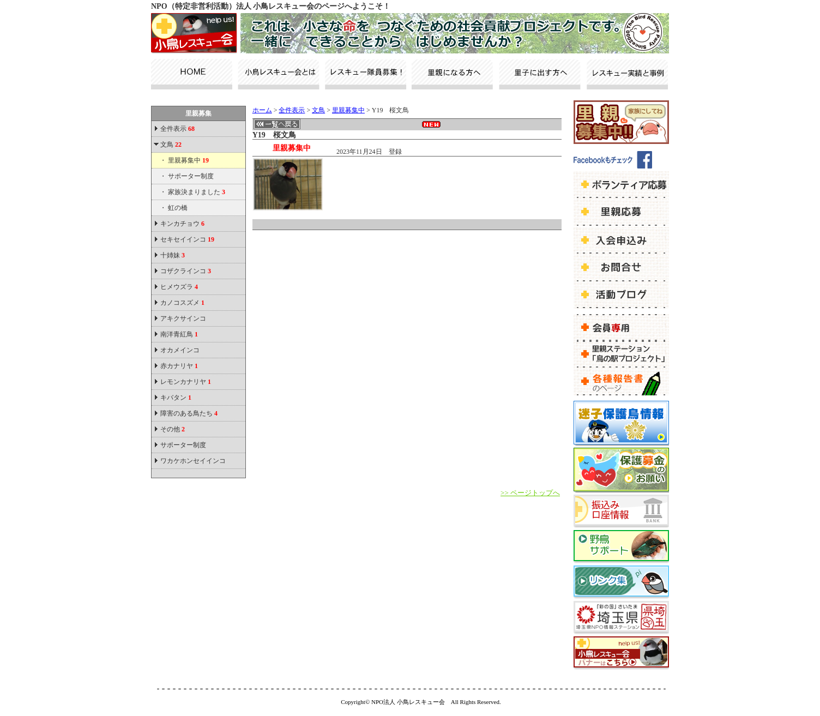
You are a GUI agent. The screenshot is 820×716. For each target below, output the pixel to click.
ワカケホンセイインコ (193, 461)
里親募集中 (188, 160)
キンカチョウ (182, 223)
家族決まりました (196, 192)
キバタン (175, 397)
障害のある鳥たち (189, 413)
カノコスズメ (182, 302)
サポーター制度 (191, 176)
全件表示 (177, 129)
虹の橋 (178, 208)
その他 (172, 429)
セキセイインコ (187, 239)
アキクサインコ (183, 318)
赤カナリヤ (179, 366)
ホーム (262, 110)
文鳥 (171, 144)
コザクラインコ (185, 271)
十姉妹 (172, 255)
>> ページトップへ (530, 493)
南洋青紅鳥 (179, 334)
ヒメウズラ (179, 287)
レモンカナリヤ (185, 382)
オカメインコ (180, 350)
